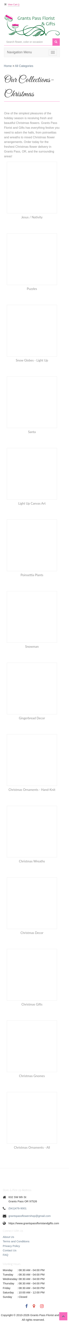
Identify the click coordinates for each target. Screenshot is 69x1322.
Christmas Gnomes (32, 1076)
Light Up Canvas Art (32, 503)
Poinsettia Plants (32, 575)
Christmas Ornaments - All (32, 1147)
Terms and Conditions (16, 1241)
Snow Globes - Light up (32, 360)
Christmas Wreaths (32, 861)
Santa (32, 432)
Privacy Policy (11, 1245)
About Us (8, 1236)
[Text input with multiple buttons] (28, 42)
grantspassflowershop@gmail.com (29, 1215)
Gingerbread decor (32, 718)
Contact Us (9, 1250)
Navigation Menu (19, 52)
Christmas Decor (31, 933)
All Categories (24, 66)
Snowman (32, 646)
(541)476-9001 (17, 1208)
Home (8, 66)
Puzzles (32, 289)
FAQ (5, 1254)
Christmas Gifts (31, 1004)
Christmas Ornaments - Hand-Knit (31, 790)
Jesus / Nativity (32, 217)
